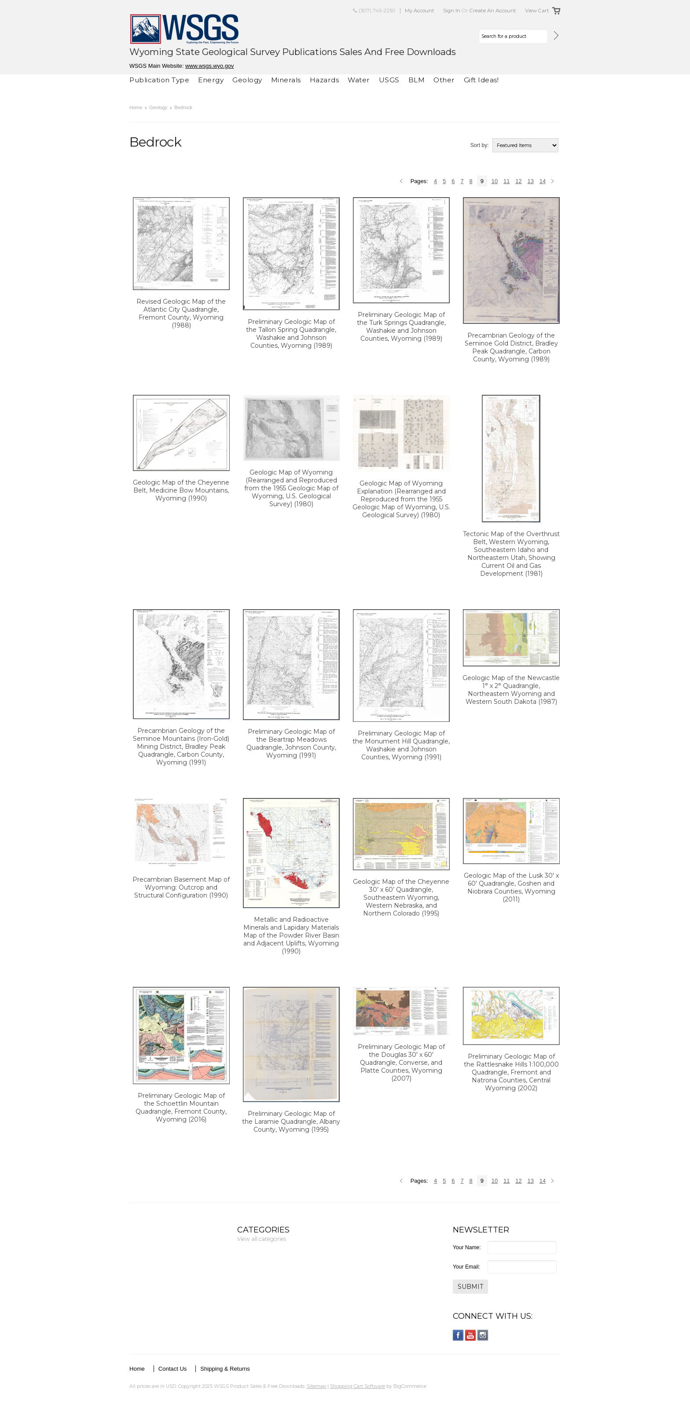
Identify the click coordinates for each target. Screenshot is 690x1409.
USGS (389, 80)
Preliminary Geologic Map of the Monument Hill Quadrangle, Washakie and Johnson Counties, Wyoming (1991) (401, 745)
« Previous (402, 181)
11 (506, 181)
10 (495, 181)
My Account (419, 10)
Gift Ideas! (481, 80)
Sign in (451, 10)
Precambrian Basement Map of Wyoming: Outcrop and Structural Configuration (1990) (181, 887)
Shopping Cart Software (357, 1386)
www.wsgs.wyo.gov (209, 66)
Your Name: (467, 1247)
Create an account (493, 10)
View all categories (261, 1239)
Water (359, 80)
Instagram (482, 1335)
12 (518, 181)
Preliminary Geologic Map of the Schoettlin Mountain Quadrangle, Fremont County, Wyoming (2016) (181, 1107)
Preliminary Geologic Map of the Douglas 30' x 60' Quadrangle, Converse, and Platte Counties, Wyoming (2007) (401, 1062)
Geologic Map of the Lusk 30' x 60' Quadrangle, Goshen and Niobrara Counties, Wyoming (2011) (511, 887)
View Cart (537, 10)
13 (531, 181)
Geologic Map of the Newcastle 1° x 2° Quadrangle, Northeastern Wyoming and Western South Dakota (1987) (511, 690)
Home (135, 107)
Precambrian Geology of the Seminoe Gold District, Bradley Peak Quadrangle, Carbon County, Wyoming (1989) (511, 347)
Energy (211, 80)
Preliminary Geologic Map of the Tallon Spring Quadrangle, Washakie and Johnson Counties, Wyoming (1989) (291, 333)
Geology (247, 80)
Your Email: (466, 1267)
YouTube (470, 1335)
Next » (553, 181)
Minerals (286, 80)
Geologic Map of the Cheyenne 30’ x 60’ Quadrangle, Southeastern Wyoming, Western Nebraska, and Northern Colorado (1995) (401, 897)
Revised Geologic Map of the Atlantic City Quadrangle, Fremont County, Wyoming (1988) (181, 313)
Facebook (458, 1335)
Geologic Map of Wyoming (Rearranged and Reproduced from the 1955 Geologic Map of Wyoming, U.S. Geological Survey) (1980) (291, 488)
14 (543, 181)
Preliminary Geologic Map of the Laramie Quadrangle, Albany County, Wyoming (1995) (291, 1121)
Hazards (324, 80)
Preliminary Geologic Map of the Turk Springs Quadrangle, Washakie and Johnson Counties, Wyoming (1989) (401, 326)
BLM (416, 80)
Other (444, 80)
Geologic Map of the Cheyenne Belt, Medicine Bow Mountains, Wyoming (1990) (181, 490)
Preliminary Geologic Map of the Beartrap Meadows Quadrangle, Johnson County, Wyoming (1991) (291, 743)
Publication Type (159, 80)
